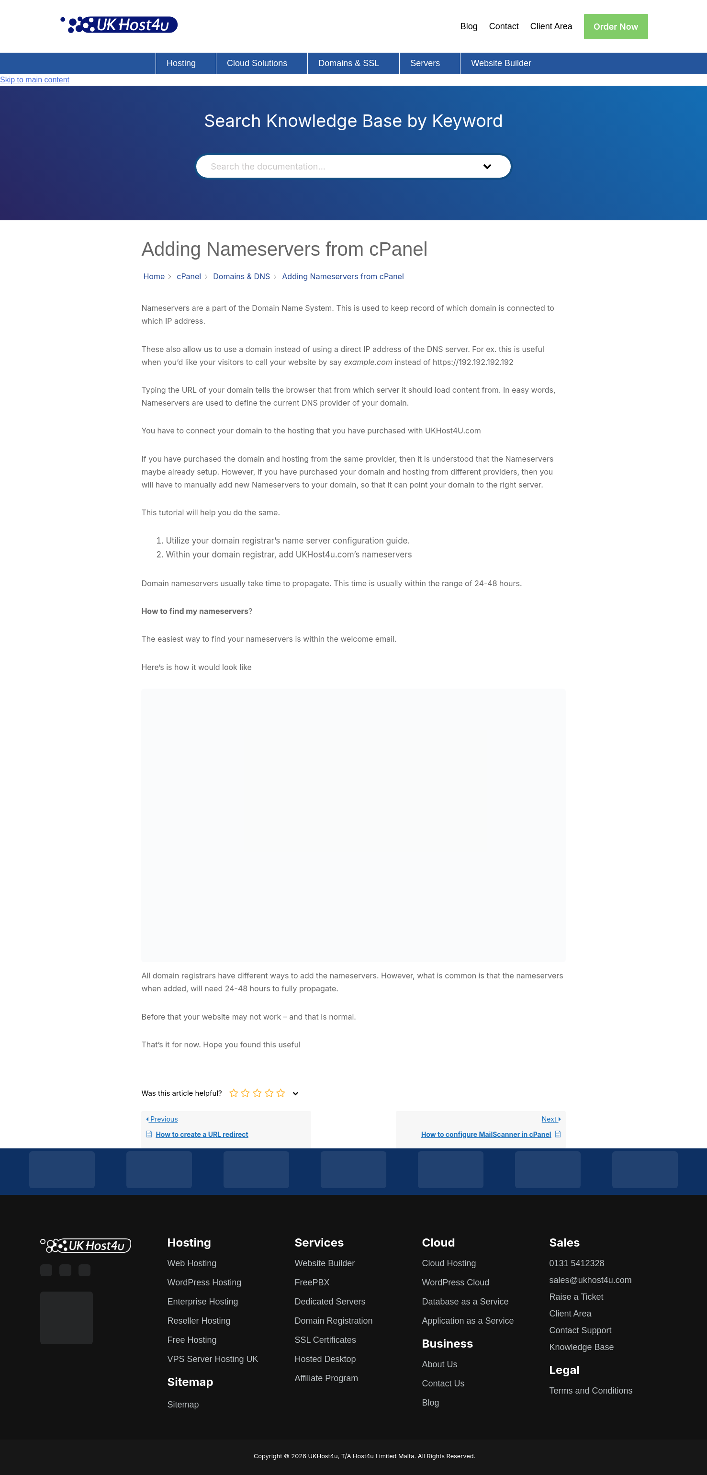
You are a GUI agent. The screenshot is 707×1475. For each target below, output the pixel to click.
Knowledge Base (582, 1347)
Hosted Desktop (325, 1359)
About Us (440, 1364)
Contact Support (581, 1330)
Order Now (616, 27)
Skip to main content (34, 80)
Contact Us (443, 1383)
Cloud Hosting (449, 1263)
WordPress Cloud (456, 1282)
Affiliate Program (327, 1378)
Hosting (181, 63)
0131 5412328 (577, 1263)
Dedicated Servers (330, 1301)
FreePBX (312, 1282)
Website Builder (501, 63)
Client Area (551, 26)
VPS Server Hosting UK (213, 1359)
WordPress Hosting (205, 1282)
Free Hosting (192, 1340)
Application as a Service (468, 1321)
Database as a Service (465, 1301)
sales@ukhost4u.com (591, 1280)
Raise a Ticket (577, 1297)
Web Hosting (192, 1263)
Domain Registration (334, 1321)
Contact (504, 26)
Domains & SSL (348, 63)
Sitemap (183, 1404)
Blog (469, 26)
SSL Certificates (325, 1340)
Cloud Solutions (257, 63)
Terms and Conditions (591, 1391)
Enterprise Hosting (203, 1301)
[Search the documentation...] (337, 166)
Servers (425, 63)
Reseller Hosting (199, 1321)
